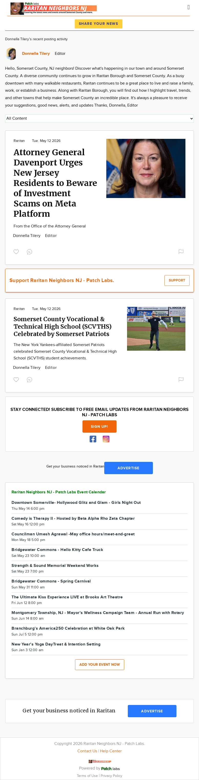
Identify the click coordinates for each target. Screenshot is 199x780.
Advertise (128, 468)
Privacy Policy (111, 776)
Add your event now (99, 664)
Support (177, 280)
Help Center (111, 751)
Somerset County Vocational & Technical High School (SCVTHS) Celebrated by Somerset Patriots (63, 326)
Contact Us (87, 751)
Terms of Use (88, 776)
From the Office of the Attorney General (50, 226)
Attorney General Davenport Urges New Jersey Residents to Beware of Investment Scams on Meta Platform (55, 183)
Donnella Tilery (27, 235)
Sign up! (99, 426)
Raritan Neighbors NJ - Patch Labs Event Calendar (59, 492)
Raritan (19, 141)
